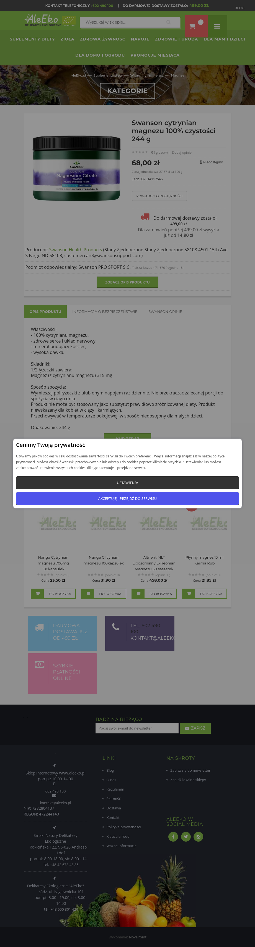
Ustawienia (127, 482)
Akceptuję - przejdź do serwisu (127, 498)
